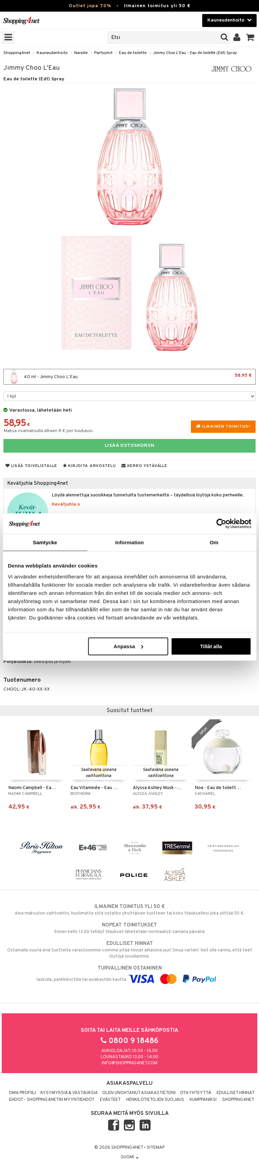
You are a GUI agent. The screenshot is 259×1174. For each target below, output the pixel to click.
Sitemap (156, 1147)
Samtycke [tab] (45, 542)
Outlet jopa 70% (90, 6)
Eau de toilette (132, 53)
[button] (250, 37)
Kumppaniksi (203, 1100)
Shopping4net (16, 53)
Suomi (130, 1157)
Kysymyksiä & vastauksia (69, 1093)
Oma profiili (22, 1093)
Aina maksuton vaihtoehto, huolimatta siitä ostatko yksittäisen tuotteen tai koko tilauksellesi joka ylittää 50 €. (129, 909)
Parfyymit (103, 53)
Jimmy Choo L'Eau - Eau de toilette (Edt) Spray (195, 53)
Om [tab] (214, 542)
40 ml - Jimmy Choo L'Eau (129, 377)
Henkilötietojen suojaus (155, 1100)
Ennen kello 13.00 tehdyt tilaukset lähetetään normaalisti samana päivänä (129, 928)
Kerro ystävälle (144, 466)
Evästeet (110, 1100)
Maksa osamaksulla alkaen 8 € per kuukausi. (48, 431)
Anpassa (128, 646)
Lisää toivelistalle (31, 466)
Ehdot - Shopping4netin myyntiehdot (51, 1100)
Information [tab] (129, 542)
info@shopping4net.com (129, 1063)
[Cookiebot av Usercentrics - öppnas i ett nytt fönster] (221, 524)
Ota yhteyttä (195, 1093)
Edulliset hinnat (236, 1093)
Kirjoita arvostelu (89, 466)
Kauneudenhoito (52, 53)
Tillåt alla (211, 646)
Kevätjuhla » (66, 504)
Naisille (81, 53)
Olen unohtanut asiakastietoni (139, 1093)
